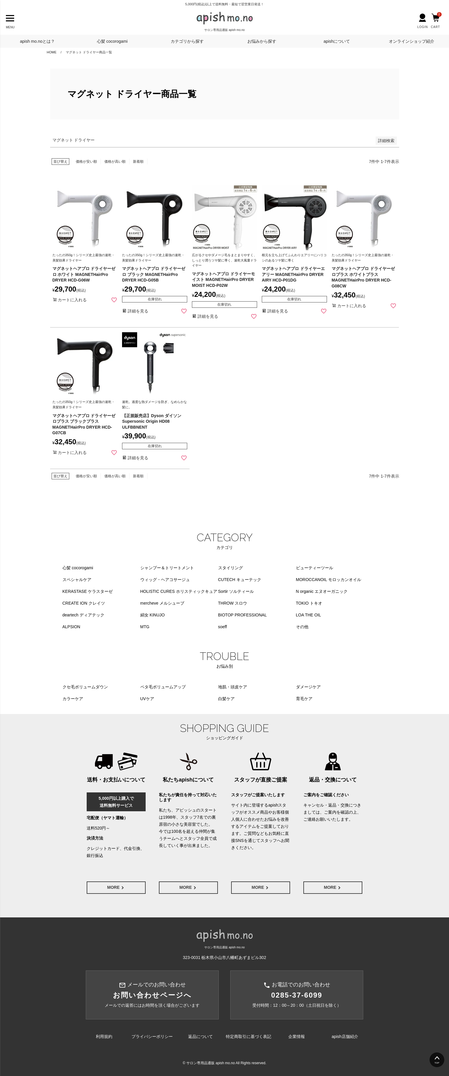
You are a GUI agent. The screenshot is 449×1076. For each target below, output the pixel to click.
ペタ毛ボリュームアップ (163, 687)
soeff (222, 626)
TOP (437, 1063)
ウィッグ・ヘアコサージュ (165, 579)
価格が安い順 (86, 161)
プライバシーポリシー (152, 1036)
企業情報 (296, 1036)
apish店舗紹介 (345, 1036)
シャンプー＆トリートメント (167, 567)
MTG (144, 626)
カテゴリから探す (187, 41)
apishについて (336, 41)
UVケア (147, 698)
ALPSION (71, 626)
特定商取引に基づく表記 (248, 1036)
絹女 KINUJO (152, 615)
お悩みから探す (261, 41)
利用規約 (104, 1036)
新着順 (138, 161)
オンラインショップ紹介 (411, 41)
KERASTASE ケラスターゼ (88, 591)
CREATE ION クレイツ (84, 603)
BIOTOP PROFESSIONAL (242, 615)
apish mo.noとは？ (37, 41)
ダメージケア (308, 687)
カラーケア (73, 698)
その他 (302, 626)
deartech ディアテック (83, 615)
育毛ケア (304, 698)
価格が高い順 (115, 161)
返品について (200, 1036)
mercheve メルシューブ (162, 603)
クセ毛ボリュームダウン (85, 687)
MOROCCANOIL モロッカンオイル (328, 579)
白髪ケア (226, 698)
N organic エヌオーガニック (322, 591)
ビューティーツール (314, 567)
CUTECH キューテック (239, 579)
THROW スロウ (232, 603)
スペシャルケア (77, 579)
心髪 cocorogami (112, 41)
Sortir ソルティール (236, 591)
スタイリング (230, 567)
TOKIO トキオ (309, 603)
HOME (52, 52)
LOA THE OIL (308, 615)
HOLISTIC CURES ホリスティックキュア (178, 591)
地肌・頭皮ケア (232, 687)
